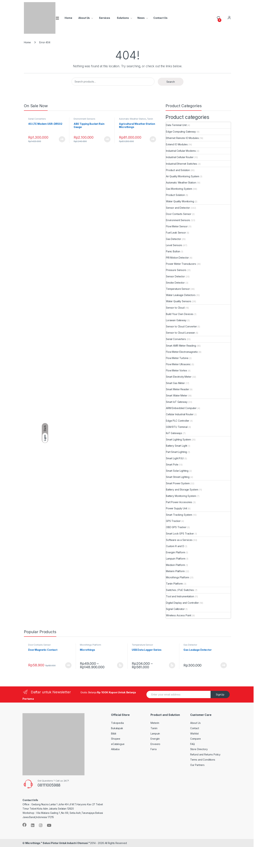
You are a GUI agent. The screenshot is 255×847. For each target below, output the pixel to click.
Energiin (155, 738)
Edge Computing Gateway (181, 131)
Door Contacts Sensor (178, 213)
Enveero (155, 743)
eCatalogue (117, 743)
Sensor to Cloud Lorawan (180, 332)
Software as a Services (179, 539)
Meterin (155, 722)
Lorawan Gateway (176, 320)
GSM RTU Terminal (177, 426)
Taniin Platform (174, 583)
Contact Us (160, 17)
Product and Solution (178, 170)
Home (68, 17)
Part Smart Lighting (176, 451)
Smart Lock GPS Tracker (180, 533)
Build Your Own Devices (179, 314)
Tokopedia (117, 722)
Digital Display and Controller (182, 602)
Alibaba (115, 749)
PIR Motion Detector (177, 257)
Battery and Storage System (182, 489)
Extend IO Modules (177, 144)
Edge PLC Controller (177, 420)
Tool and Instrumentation (180, 596)
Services (104, 17)
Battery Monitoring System (181, 495)
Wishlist (194, 733)
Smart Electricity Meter (178, 376)
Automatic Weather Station (132, 118)
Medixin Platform (175, 564)
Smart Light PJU (175, 458)
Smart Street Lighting (177, 476)
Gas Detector (173, 238)
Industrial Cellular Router (179, 157)
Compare (195, 738)
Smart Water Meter (176, 395)
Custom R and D (175, 546)
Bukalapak (117, 728)
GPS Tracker (173, 520)
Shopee (115, 738)
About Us (84, 17)
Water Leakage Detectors (181, 295)
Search (170, 81)
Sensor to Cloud (175, 307)
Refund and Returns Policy (205, 754)
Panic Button (173, 251)
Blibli (113, 733)
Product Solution (175, 194)
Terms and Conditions (202, 759)
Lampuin (155, 733)
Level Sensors (174, 245)
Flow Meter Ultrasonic (178, 364)
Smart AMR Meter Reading (181, 345)
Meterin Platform (175, 571)
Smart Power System (177, 483)
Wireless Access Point (178, 615)
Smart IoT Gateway (177, 401)
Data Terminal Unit (176, 125)
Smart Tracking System (179, 514)
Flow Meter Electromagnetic (182, 351)
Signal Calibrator (175, 608)
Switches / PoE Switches (180, 589)
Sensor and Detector (178, 207)
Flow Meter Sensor (177, 226)
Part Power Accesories (179, 502)
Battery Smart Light (176, 445)
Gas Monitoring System (179, 188)
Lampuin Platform (175, 558)
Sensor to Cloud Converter (181, 326)
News (140, 17)
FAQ (192, 743)
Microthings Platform (177, 577)
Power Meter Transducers (181, 263)
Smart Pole (172, 464)
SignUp (220, 694)
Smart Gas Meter (175, 383)
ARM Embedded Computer (181, 408)
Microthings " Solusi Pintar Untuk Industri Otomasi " (57, 843)
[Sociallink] (24, 825)
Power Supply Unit (176, 508)
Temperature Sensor (178, 288)
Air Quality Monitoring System (182, 176)
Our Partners (197, 764)
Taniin (154, 728)
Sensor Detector (175, 276)
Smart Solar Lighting (177, 470)
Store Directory (199, 749)
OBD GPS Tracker (176, 527)
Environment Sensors (84, 118)
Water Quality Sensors (178, 301)
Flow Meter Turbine (177, 358)
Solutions (122, 17)
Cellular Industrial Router (179, 414)
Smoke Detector (175, 282)
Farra (153, 749)
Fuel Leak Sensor (176, 232)
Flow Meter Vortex (176, 370)
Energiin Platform (175, 552)
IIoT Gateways (174, 433)
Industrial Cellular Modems (181, 150)
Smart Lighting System (178, 439)
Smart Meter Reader (177, 389)
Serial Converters (37, 118)
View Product (62, 139)
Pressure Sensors (176, 270)
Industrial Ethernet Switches (181, 163)
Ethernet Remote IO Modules (182, 137)
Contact (194, 728)
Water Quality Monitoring (180, 201)
